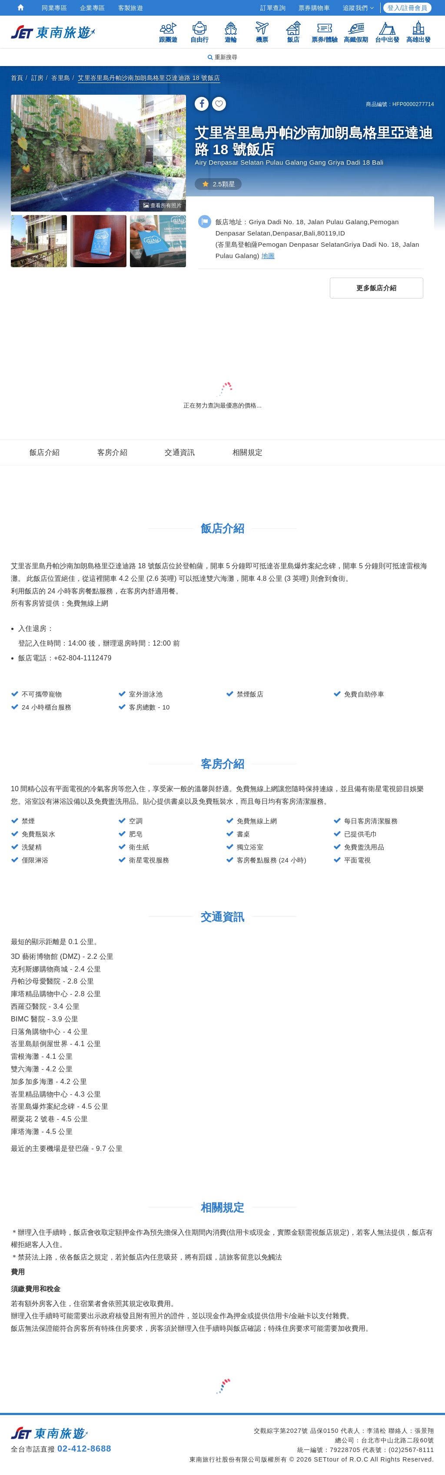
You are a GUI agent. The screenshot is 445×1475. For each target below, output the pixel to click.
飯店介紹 (45, 452)
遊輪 (230, 31)
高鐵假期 (356, 31)
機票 (262, 31)
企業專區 (92, 7)
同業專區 (54, 7)
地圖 (268, 255)
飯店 (293, 31)
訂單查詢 (273, 7)
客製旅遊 (130, 7)
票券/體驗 (325, 31)
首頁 (17, 77)
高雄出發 (418, 31)
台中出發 (387, 31)
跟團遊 (168, 31)
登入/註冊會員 (407, 7)
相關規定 (247, 452)
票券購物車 (314, 7)
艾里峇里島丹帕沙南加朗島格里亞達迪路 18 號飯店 (149, 77)
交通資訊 (180, 452)
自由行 (199, 31)
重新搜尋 (222, 57)
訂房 (37, 77)
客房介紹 (112, 452)
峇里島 (60, 77)
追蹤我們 (358, 7)
